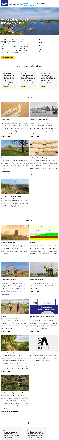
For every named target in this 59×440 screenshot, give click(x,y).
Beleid (41, 40)
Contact (41, 52)
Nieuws (41, 46)
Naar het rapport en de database (10, 411)
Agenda (41, 49)
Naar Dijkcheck (34, 365)
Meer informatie (6, 136)
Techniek (42, 43)
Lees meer (6, 86)
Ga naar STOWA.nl (41, 3)
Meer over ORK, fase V (7, 57)
